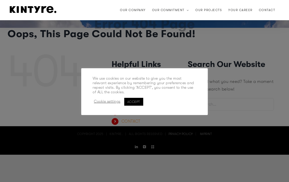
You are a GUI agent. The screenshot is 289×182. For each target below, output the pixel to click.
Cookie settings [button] (107, 101)
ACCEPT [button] (133, 102)
